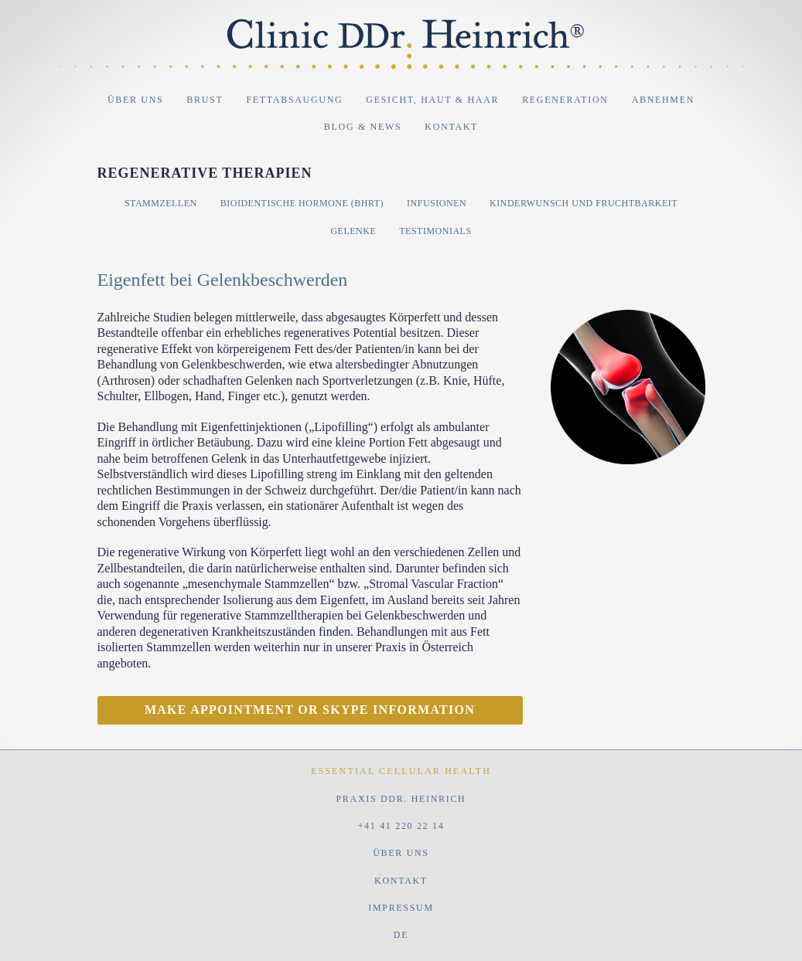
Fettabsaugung (294, 99)
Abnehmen (663, 99)
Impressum (400, 907)
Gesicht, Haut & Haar (432, 99)
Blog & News (362, 126)
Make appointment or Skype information (310, 709)
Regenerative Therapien (204, 173)
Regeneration (565, 99)
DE (401, 934)
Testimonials (435, 231)
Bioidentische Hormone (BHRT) (302, 203)
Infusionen (436, 203)
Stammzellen (161, 203)
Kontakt (451, 126)
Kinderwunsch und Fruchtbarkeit (583, 203)
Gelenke (353, 231)
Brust (204, 99)
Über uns (135, 99)
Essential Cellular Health (401, 771)
